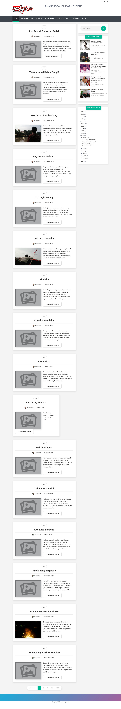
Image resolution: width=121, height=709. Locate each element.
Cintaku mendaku (44, 320)
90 (52, 688)
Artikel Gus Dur (63, 18)
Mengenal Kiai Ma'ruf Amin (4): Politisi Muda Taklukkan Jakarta (98, 78)
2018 (82, 128)
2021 (82, 121)
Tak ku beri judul (44, 488)
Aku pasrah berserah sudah (44, 31)
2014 (82, 161)
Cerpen (39, 18)
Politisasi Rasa (44, 447)
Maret (85, 155)
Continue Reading (52, 56)
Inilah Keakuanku (44, 238)
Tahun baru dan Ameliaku (44, 611)
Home (16, 18)
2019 (82, 126)
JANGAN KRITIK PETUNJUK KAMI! (96, 42)
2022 (82, 119)
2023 (82, 116)
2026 (82, 112)
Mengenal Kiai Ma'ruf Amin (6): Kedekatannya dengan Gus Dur (98, 66)
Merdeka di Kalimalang (44, 115)
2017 (82, 131)
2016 (82, 133)
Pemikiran (75, 18)
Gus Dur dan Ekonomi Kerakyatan (97, 53)
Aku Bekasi (44, 361)
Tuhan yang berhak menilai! (44, 652)
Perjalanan (49, 18)
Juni (84, 148)
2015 (82, 135)
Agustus (85, 137)
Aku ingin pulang (44, 197)
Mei (84, 151)
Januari (85, 158)
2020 (83, 123)
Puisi (84, 18)
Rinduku (44, 279)
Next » (58, 688)
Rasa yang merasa (36, 402)
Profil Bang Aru (27, 18)
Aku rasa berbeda (44, 529)
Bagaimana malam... (44, 156)
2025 (82, 114)
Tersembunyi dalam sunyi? (44, 72)
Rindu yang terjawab (44, 570)
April (84, 153)
